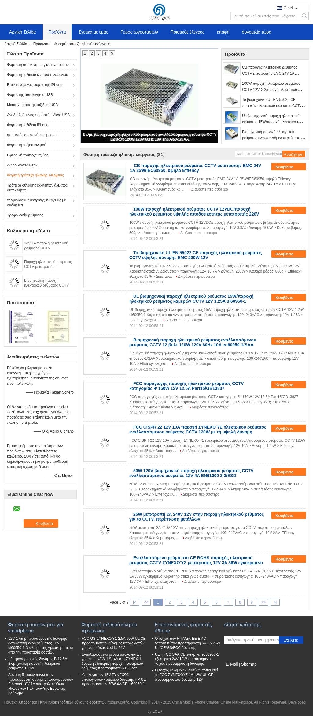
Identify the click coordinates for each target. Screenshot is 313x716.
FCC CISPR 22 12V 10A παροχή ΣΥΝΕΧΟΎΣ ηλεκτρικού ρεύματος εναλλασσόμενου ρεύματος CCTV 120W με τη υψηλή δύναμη (197, 429)
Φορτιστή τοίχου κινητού (26, 145)
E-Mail (232, 664)
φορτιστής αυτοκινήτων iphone (32, 135)
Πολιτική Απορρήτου (20, 702)
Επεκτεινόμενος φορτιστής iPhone (34, 85)
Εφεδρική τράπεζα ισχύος (28, 155)
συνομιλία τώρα (256, 32)
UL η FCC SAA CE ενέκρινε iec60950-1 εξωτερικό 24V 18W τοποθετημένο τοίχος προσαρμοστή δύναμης (187, 659)
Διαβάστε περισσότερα (209, 189)
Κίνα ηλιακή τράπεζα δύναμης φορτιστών (73, 702)
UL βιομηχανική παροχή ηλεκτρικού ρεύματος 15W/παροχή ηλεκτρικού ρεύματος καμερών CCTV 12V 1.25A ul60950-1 (191, 299)
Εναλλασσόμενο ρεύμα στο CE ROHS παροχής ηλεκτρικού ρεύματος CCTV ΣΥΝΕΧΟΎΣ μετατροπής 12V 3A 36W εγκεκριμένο (196, 560)
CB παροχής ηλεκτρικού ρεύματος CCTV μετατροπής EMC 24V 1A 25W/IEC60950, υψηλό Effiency (269, 73)
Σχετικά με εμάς (93, 32)
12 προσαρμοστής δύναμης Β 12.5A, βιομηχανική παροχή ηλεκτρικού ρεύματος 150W (38, 663)
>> (263, 602)
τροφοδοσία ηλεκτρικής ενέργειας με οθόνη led (36, 202)
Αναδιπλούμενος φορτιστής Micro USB (38, 115)
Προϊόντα (57, 32)
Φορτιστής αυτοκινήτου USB (30, 95)
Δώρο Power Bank (22, 165)
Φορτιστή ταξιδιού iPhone (27, 125)
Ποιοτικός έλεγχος (187, 32)
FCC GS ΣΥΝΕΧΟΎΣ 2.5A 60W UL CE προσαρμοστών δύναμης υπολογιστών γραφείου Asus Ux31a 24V (113, 643)
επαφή (223, 32)
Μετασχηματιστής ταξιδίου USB (32, 105)
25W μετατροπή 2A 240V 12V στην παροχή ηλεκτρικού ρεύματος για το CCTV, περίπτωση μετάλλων (196, 517)
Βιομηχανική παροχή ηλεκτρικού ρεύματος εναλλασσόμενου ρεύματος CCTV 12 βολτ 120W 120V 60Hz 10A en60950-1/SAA (192, 342)
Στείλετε (291, 640)
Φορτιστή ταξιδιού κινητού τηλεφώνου (37, 75)
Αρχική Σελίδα (22, 32)
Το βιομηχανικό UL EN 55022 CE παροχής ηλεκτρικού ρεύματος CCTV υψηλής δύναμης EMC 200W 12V (272, 106)
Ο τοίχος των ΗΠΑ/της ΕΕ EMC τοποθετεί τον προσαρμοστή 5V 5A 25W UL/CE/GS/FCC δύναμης (187, 643)
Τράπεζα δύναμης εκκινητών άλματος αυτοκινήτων (37, 187)
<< (146, 602)
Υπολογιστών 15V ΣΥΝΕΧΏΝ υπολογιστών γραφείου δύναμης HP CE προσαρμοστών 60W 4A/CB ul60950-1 (114, 679)
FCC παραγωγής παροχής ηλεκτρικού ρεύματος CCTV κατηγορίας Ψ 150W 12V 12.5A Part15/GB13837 (186, 386)
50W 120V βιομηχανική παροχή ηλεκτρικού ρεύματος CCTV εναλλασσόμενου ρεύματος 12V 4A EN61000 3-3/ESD (191, 473)
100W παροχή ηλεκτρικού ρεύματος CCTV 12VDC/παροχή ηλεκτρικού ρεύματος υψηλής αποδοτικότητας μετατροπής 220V (194, 211)
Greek (291, 8)
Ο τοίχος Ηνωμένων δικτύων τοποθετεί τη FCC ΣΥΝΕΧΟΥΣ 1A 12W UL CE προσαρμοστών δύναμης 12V (186, 675)
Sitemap (248, 664)
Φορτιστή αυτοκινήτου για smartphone (38, 64)
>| (275, 602)
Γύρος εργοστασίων (139, 32)
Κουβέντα (288, 167)
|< (134, 602)
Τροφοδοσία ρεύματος (25, 215)
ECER (157, 711)
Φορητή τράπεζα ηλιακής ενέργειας (35, 175)
